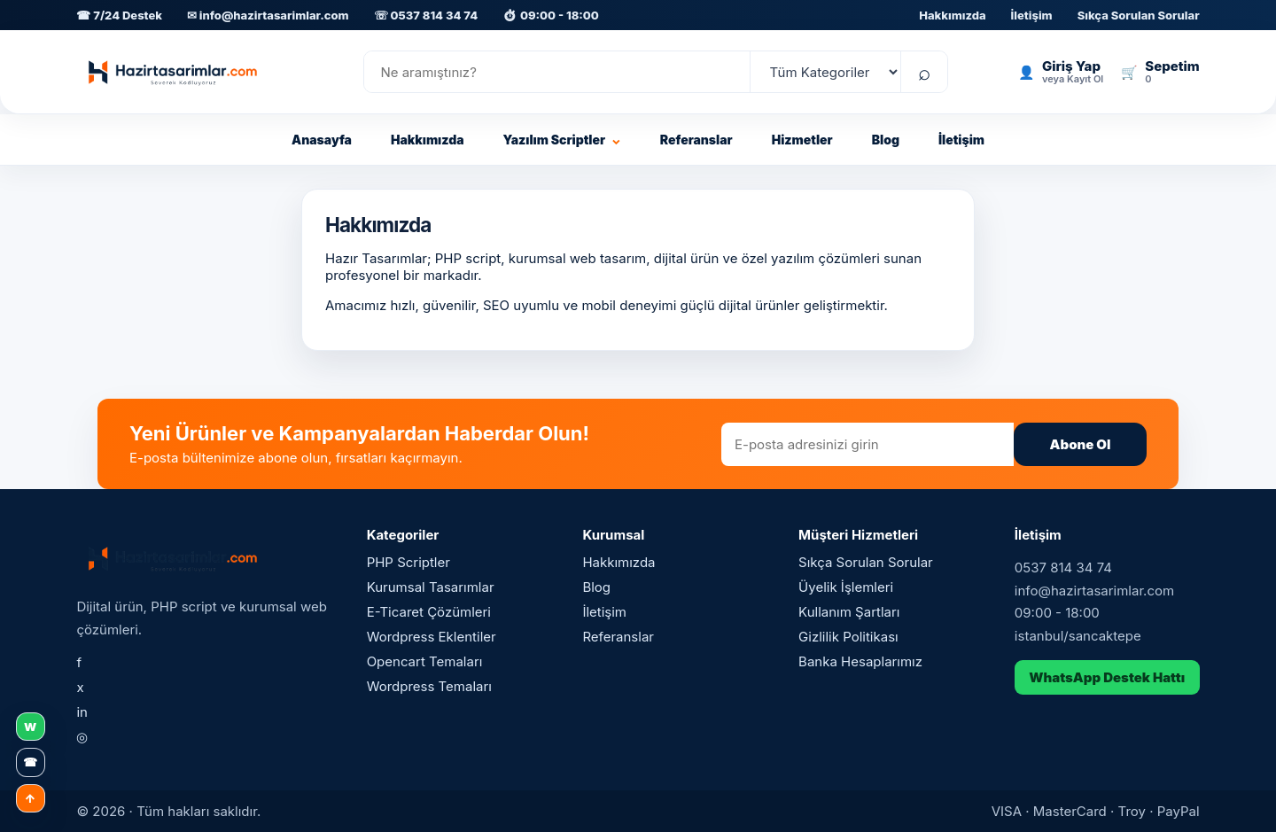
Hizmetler (802, 139)
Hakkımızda (952, 15)
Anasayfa (322, 139)
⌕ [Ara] (924, 72)
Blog (885, 139)
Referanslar (696, 139)
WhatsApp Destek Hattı (1107, 677)
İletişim (1032, 15)
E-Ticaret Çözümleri (429, 611)
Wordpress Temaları (429, 686)
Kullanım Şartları (848, 611)
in (82, 712)
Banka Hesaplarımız (860, 661)
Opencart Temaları (425, 661)
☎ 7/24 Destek (119, 15)
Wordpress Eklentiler (431, 636)
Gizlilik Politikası (848, 636)
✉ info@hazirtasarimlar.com (268, 15)
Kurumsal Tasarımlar (430, 587)
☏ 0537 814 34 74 (426, 15)
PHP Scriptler (408, 562)
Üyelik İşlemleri (845, 587)
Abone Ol (1080, 444)
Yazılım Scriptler (562, 139)
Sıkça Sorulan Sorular (1139, 15)
